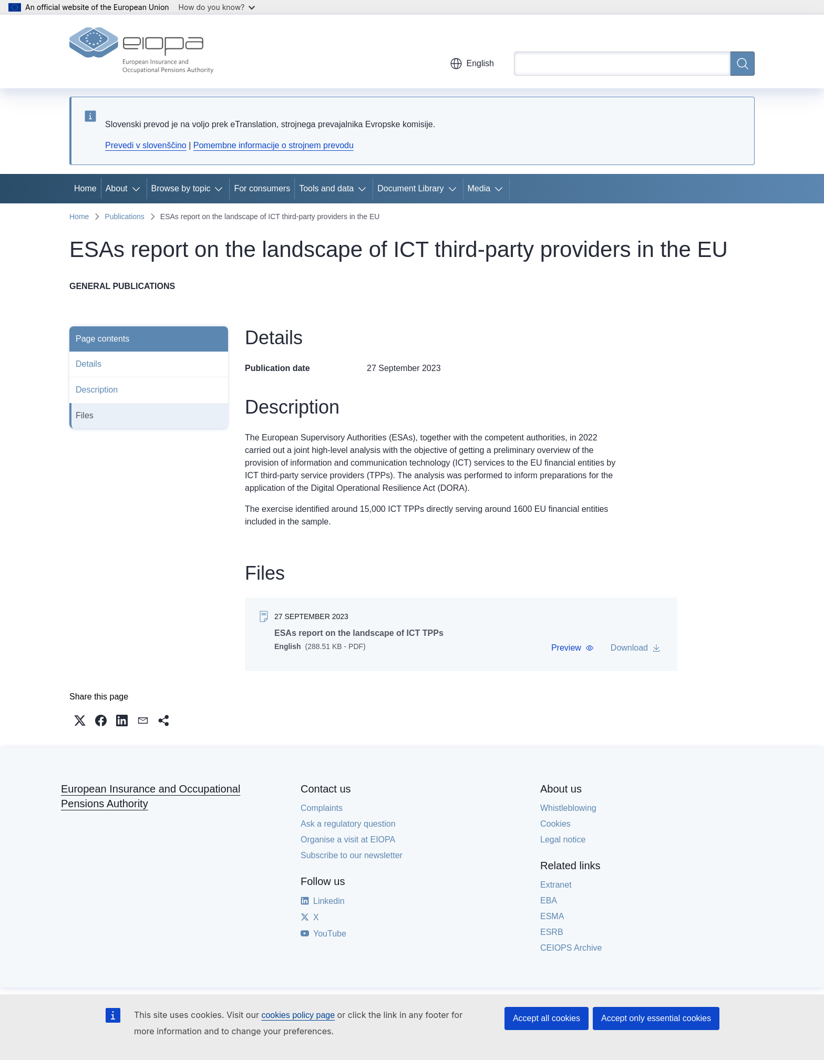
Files (85, 415)
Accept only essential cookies (656, 1018)
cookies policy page (298, 1015)
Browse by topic (181, 188)
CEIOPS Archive (571, 947)
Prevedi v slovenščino (146, 145)
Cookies (555, 823)
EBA (548, 900)
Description (97, 389)
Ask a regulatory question (348, 823)
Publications (125, 216)
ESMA (552, 916)
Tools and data (326, 188)
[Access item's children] (138, 188)
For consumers (262, 188)
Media (479, 188)
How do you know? (217, 7)
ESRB (551, 932)
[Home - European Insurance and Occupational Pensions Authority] (141, 51)
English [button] (472, 63)
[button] (572, 648)
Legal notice (562, 839)
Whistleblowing (568, 808)
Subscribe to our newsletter (352, 855)
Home (85, 188)
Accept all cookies (546, 1018)
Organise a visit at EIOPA (348, 839)
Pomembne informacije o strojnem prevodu (273, 145)
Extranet (556, 884)
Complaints (322, 808)
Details (88, 363)
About (117, 188)
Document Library (410, 188)
